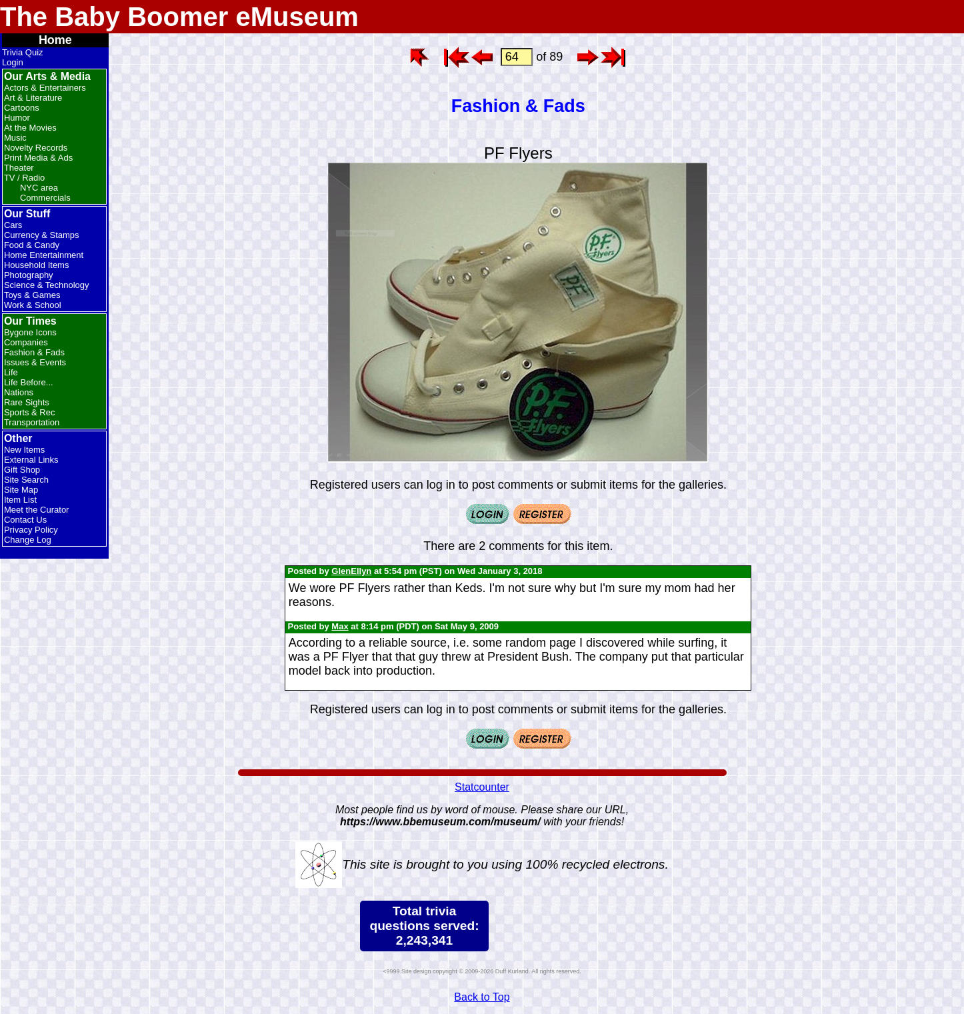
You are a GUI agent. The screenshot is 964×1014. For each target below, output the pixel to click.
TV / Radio (24, 178)
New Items (24, 450)
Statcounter (482, 787)
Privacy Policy (31, 530)
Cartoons (21, 108)
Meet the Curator (36, 510)
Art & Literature (33, 98)
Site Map (21, 490)
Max (339, 626)
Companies (26, 342)
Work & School (32, 305)
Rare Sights (26, 402)
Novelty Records (35, 148)
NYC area (39, 188)
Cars (13, 225)
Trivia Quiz (22, 52)
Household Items (36, 265)
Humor (17, 118)
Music (15, 138)
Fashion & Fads (34, 352)
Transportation (31, 422)
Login (12, 62)
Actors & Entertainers (45, 88)
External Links (31, 460)
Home (55, 40)
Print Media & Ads (38, 158)
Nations (18, 392)
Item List (20, 500)
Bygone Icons (30, 332)
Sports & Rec (29, 412)
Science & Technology (46, 285)
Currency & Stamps (41, 235)
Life (11, 372)
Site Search (26, 480)
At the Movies (30, 128)
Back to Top (481, 997)
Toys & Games (32, 295)
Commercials (45, 198)
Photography (28, 275)
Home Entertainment (43, 255)
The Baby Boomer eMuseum (179, 16)
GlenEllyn (351, 571)
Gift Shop (22, 470)
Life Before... (28, 382)
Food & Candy (31, 245)
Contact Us (25, 520)
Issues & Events (35, 362)
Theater (19, 168)
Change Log (27, 540)
